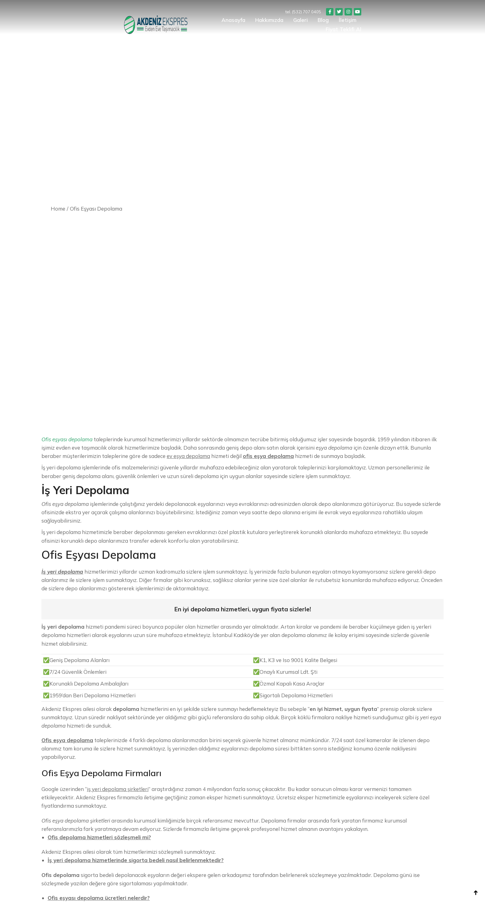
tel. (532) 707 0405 (386, 11)
